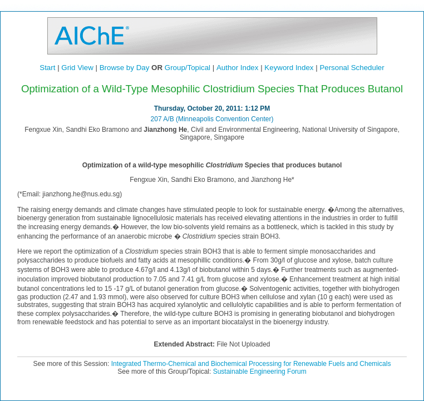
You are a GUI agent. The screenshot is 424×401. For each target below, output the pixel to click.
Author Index (237, 67)
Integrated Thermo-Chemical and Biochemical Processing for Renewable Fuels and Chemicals (251, 364)
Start (47, 67)
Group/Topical (187, 67)
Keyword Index (288, 67)
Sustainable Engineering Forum (260, 371)
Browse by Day (125, 67)
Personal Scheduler (351, 67)
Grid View (77, 67)
